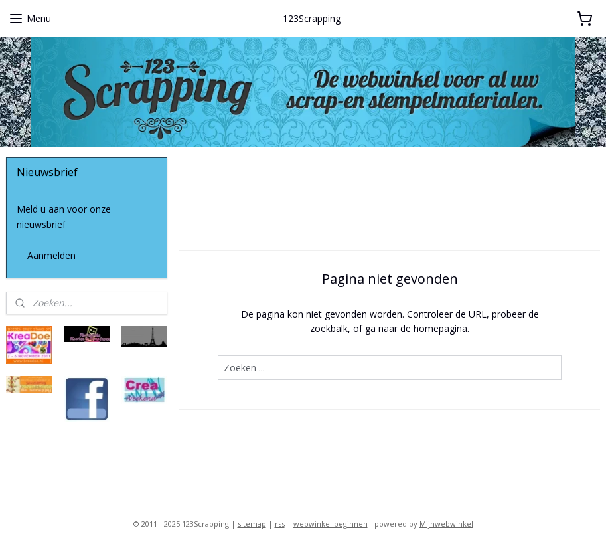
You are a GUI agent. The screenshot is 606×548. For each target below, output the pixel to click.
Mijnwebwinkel (446, 524)
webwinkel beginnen (330, 524)
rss (280, 524)
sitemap (252, 524)
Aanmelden (51, 255)
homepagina (440, 328)
